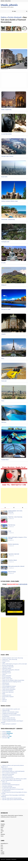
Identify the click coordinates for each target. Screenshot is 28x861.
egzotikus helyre (7, 736)
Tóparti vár (4, 699)
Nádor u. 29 (4, 781)
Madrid (3, 693)
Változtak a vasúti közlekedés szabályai (10, 712)
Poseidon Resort (5, 459)
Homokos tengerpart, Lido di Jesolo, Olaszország (12, 658)
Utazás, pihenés (9, 4)
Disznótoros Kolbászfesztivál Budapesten (11, 784)
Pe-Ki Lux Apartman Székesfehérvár (9, 772)
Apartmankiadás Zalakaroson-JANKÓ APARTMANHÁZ (13, 771)
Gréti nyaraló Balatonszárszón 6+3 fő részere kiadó (12, 789)
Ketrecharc (3, 834)
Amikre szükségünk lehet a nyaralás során (11, 709)
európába (7, 733)
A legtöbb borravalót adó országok (9, 713)
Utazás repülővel (5, 684)
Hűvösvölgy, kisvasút (6, 672)
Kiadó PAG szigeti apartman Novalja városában (12, 798)
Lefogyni (2, 852)
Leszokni (2, 853)
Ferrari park (3, 381)
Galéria (3, 17)
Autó (2, 850)
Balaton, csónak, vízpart (7, 678)
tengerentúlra (6, 734)
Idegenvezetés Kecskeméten (8, 774)
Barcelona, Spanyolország (13, 544)
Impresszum (3, 859)
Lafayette (3, 334)
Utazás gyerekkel (5, 716)
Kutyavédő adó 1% (4, 843)
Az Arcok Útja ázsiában (6, 134)
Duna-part (4, 701)
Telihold (4, 674)
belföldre (6, 731)
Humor (2, 836)
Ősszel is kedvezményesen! (8, 777)
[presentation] (5, 508)
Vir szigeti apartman (6, 790)
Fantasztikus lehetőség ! (7, 768)
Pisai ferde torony (11, 525)
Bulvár (2, 827)
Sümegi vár (3, 285)
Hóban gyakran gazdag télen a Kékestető (16, 566)
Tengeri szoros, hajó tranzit (7, 692)
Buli (1, 832)
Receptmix (3, 824)
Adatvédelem (8, 859)
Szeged (9, 531)
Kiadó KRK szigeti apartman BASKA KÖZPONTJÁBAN (13, 799)
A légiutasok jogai (6, 710)
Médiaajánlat (13, 859)
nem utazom (5, 737)
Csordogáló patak (5, 241)
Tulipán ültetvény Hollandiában (8, 689)
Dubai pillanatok (5, 683)
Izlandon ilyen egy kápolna (7, 690)
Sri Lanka (3, 262)
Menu (14, 11)
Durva (2, 846)
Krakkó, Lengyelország (6, 109)
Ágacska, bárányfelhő (6, 675)
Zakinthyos (3, 422)
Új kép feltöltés (22, 584)
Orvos (2, 848)
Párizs (2, 358)
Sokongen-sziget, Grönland (7, 156)
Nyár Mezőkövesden (6, 783)
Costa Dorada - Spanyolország (8, 219)
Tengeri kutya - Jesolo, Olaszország (15, 516)
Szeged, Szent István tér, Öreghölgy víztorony (11, 681)
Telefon (2, 830)
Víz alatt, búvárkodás (6, 677)
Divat (2, 845)
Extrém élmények (14, 17)
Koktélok (2, 825)
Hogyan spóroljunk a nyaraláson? (9, 723)
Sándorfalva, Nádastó (12, 560)
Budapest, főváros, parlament (8, 687)
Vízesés (3, 698)
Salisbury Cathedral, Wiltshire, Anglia (9, 201)
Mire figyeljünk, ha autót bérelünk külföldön (11, 715)
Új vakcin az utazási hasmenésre (9, 719)
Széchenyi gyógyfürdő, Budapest (9, 686)
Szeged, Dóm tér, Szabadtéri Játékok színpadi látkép (13, 680)
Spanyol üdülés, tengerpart (8, 696)
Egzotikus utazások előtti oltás (8, 718)
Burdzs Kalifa (4, 176)
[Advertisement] (14, 40)
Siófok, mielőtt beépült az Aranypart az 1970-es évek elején (14, 663)
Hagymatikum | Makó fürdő (13, 554)
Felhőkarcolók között (6, 695)
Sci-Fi (2, 829)
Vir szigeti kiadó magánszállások (9, 787)
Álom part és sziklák (5, 309)
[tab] (5, 508)
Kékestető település (12, 571)
